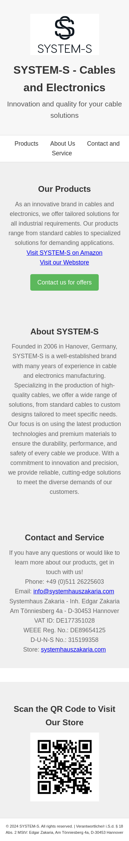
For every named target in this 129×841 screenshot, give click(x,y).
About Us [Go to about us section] (62, 143)
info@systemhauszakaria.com (73, 591)
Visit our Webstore (64, 262)
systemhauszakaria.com (73, 649)
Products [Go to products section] (26, 143)
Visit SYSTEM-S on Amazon (64, 252)
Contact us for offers (64, 282)
